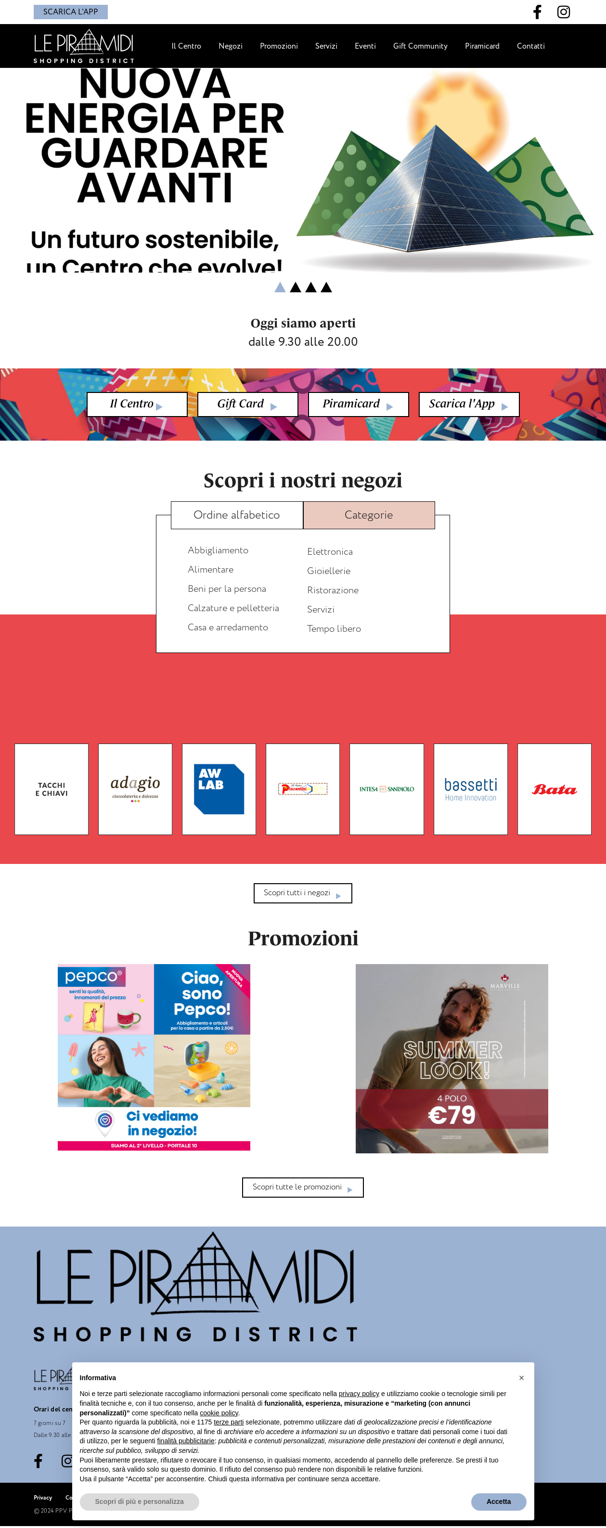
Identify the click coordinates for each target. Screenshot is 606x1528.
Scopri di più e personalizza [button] (139, 1501)
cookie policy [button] (219, 1413)
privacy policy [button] (359, 1393)
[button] (287, 1163)
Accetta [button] (499, 1501)
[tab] (237, 515)
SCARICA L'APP (70, 12)
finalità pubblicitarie (186, 1441)
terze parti (229, 1422)
